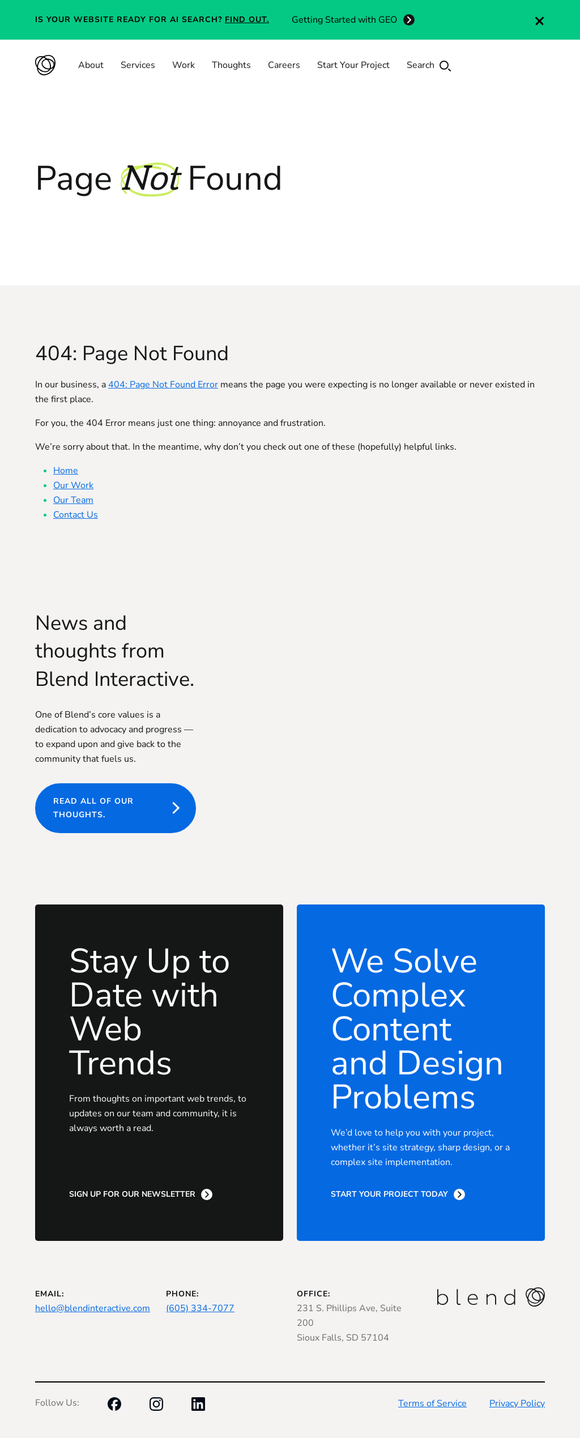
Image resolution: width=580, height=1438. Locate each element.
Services (138, 65)
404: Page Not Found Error (163, 384)
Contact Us (75, 515)
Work (183, 65)
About (91, 65)
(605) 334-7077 (200, 1308)
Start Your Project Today (389, 1194)
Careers (284, 65)
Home (65, 470)
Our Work (73, 485)
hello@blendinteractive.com (92, 1308)
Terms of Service (432, 1403)
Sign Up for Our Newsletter (132, 1194)
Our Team (73, 500)
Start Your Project (353, 65)
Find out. (247, 19)
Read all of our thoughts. (93, 808)
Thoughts (231, 65)
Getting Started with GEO (344, 20)
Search (429, 65)
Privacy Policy (517, 1403)
